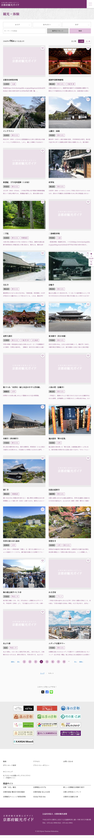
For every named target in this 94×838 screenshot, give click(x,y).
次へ (75, 661)
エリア (17, 24)
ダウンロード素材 (9, 765)
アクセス (36, 761)
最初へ (13, 661)
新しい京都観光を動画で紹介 (73, 787)
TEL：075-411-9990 (49, 823)
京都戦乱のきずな (39, 787)
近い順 (88, 41)
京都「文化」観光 (9, 787)
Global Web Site (39, 796)
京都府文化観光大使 (70, 796)
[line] (51, 692)
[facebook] (47, 692)
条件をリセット (57, 31)
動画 (4, 761)
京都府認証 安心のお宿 (41, 792)
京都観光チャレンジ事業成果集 (14, 796)
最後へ (81, 661)
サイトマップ (8, 771)
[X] (42, 692)
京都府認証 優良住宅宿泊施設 (14, 792)
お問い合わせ (68, 761)
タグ (76, 24)
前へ (18, 661)
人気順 (81, 41)
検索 (80, 31)
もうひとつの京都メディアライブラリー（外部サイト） (16, 776)
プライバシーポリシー (41, 765)
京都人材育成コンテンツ (72, 792)
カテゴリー (47, 24)
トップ (42, 673)
